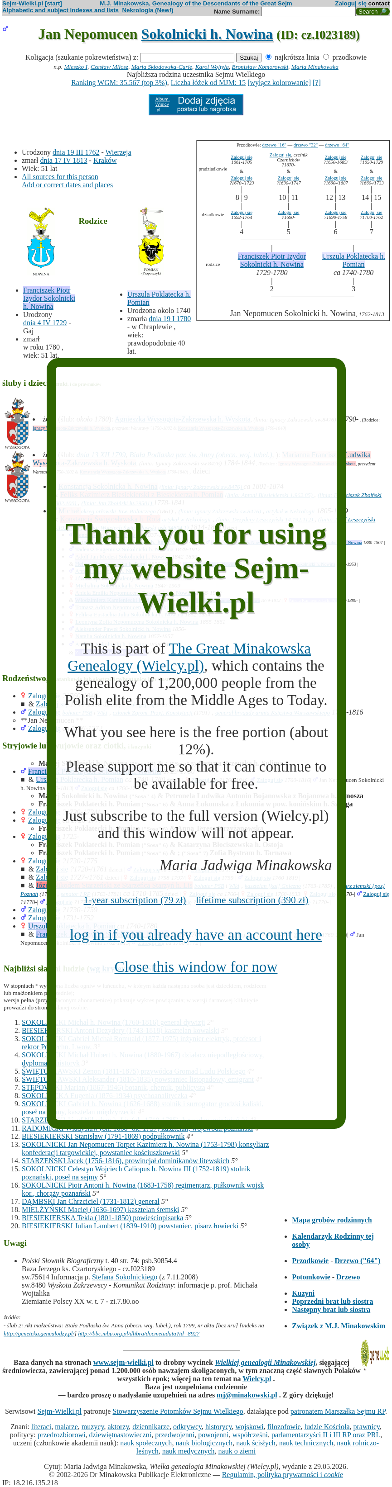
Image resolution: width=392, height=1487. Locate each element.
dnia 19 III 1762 (76, 152)
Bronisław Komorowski (260, 66)
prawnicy (366, 1426)
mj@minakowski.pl (247, 1395)
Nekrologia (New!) (147, 10)
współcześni (250, 1435)
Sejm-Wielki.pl (59, 1411)
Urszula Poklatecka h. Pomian (353, 260)
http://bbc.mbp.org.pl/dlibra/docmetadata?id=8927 (138, 1333)
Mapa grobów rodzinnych (332, 1220)
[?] (317, 82)
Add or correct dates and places (67, 185)
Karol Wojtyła (212, 66)
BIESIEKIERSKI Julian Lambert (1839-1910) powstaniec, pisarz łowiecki (130, 1226)
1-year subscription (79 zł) (135, 900)
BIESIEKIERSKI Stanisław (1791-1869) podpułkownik (103, 1136)
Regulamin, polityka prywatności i (282, 1474)
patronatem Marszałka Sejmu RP (337, 1411)
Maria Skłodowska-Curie (161, 66)
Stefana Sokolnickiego (124, 1277)
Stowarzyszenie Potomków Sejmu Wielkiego (177, 1411)
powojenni (213, 1435)
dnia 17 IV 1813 (63, 160)
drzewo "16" (274, 144)
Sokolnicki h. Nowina (207, 34)
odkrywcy (187, 1426)
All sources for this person (60, 176)
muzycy (93, 1426)
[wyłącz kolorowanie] (279, 82)
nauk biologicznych (203, 1443)
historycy (218, 1426)
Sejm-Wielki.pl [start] (32, 3)
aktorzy (118, 1426)
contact (379, 3)
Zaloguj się (351, 3)
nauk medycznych (188, 1451)
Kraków (105, 160)
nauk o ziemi (237, 1451)
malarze (66, 1426)
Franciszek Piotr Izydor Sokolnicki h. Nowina (49, 298)
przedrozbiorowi (62, 1435)
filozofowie (284, 1426)
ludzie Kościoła (327, 1426)
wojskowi (250, 1426)
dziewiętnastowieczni (120, 1435)
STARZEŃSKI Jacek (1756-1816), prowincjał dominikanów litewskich (125, 1161)
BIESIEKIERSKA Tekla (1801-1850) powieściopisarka (102, 1218)
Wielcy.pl (256, 1379)
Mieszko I (75, 66)
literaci (41, 1426)
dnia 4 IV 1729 (45, 323)
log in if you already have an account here (196, 934)
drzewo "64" (337, 144)
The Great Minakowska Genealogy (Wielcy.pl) (189, 657)
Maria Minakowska (315, 66)
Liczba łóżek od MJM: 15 (208, 82)
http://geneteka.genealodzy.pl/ (39, 1333)
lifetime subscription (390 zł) (252, 900)
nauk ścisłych (256, 1443)
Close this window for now (196, 966)
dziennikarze (150, 1426)
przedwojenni (174, 1435)
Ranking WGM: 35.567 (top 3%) (119, 82)
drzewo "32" (306, 144)
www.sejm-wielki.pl (123, 1362)
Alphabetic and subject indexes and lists (60, 10)
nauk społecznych (146, 1443)
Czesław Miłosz (109, 66)
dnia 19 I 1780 (170, 318)
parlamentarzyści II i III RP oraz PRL (325, 1435)
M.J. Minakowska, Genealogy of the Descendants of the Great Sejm (196, 3)
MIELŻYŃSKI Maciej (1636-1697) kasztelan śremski (100, 1209)
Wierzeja (118, 152)
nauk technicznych (306, 1443)
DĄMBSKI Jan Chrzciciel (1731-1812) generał (91, 1201)
